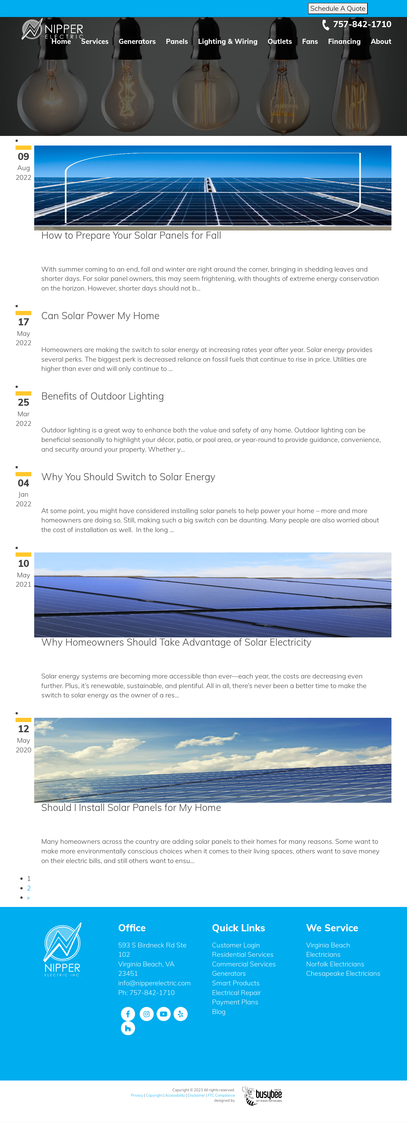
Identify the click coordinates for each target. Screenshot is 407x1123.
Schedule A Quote (337, 8)
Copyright (154, 1095)
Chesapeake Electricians (343, 973)
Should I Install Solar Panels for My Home (131, 807)
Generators (137, 41)
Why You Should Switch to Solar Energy (128, 477)
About (381, 41)
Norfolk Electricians (335, 964)
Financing (344, 41)
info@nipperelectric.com (154, 983)
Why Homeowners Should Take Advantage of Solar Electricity (176, 642)
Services (95, 41)
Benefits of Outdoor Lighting (102, 396)
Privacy (137, 1095)
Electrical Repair (236, 992)
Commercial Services (244, 964)
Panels (177, 41)
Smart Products (236, 983)
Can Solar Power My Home (100, 315)
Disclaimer (196, 1095)
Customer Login (236, 945)
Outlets (280, 41)
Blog (219, 1011)
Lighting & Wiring (227, 41)
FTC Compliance (221, 1095)
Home (61, 41)
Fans (310, 41)
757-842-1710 (356, 24)
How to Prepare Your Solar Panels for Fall (131, 235)
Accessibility (175, 1095)
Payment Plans (235, 1002)
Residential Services (243, 954)
